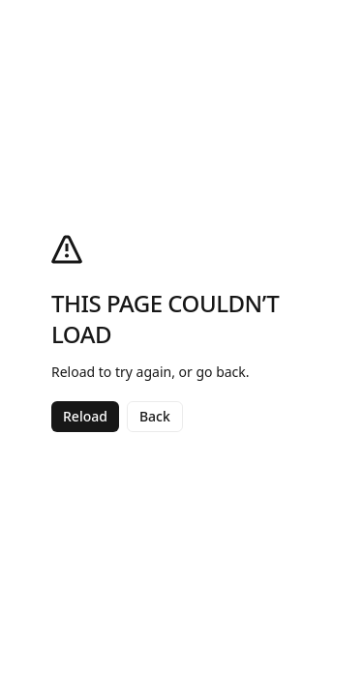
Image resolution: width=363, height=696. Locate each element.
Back (154, 416)
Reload (85, 416)
